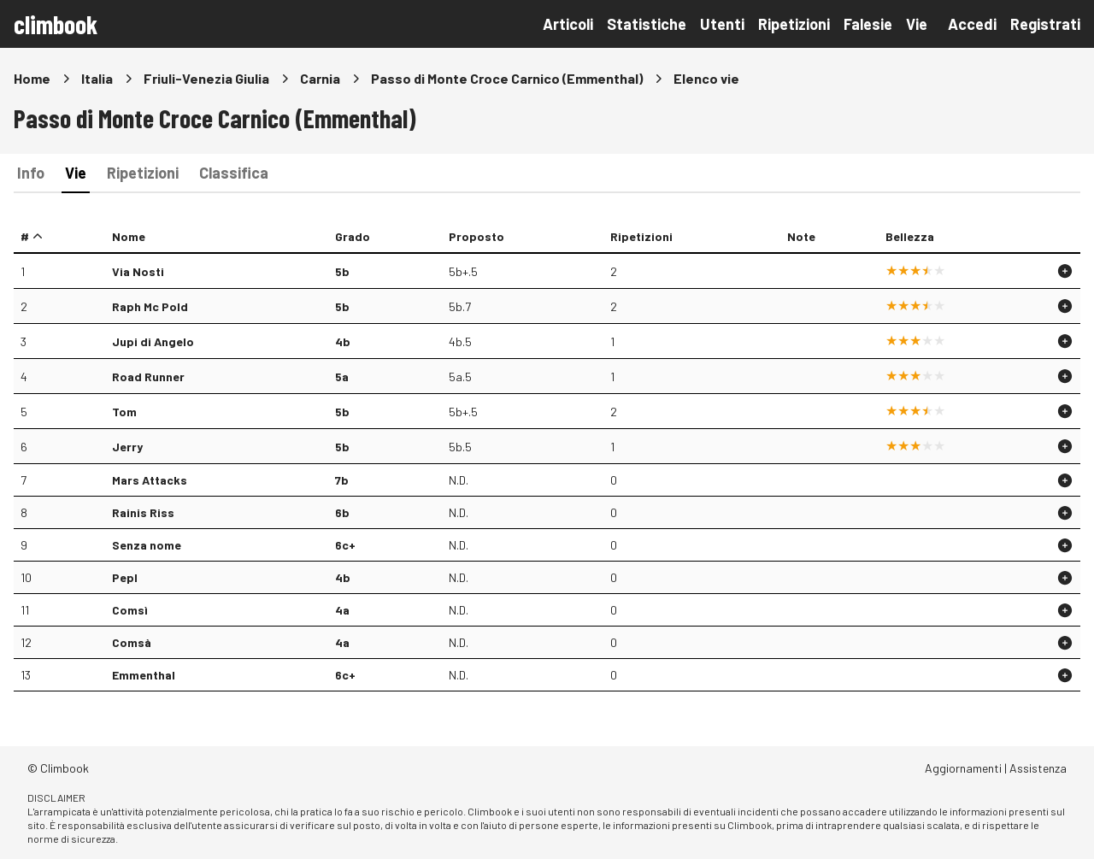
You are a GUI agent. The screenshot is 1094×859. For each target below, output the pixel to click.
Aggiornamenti (963, 768)
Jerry (127, 446)
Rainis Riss (143, 512)
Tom (124, 411)
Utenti (722, 24)
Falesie (868, 24)
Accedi (972, 24)
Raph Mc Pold (150, 306)
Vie (916, 24)
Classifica (233, 172)
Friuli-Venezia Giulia (206, 78)
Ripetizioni (794, 24)
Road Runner (148, 376)
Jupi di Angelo (153, 341)
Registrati (1045, 24)
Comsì (130, 610)
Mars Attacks (149, 480)
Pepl (125, 577)
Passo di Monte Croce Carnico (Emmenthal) (507, 78)
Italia (97, 78)
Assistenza (1038, 768)
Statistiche (646, 24)
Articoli (568, 24)
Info (30, 172)
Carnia (320, 78)
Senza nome (146, 545)
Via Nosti (138, 271)
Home (32, 78)
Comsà (131, 642)
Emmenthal (143, 675)
